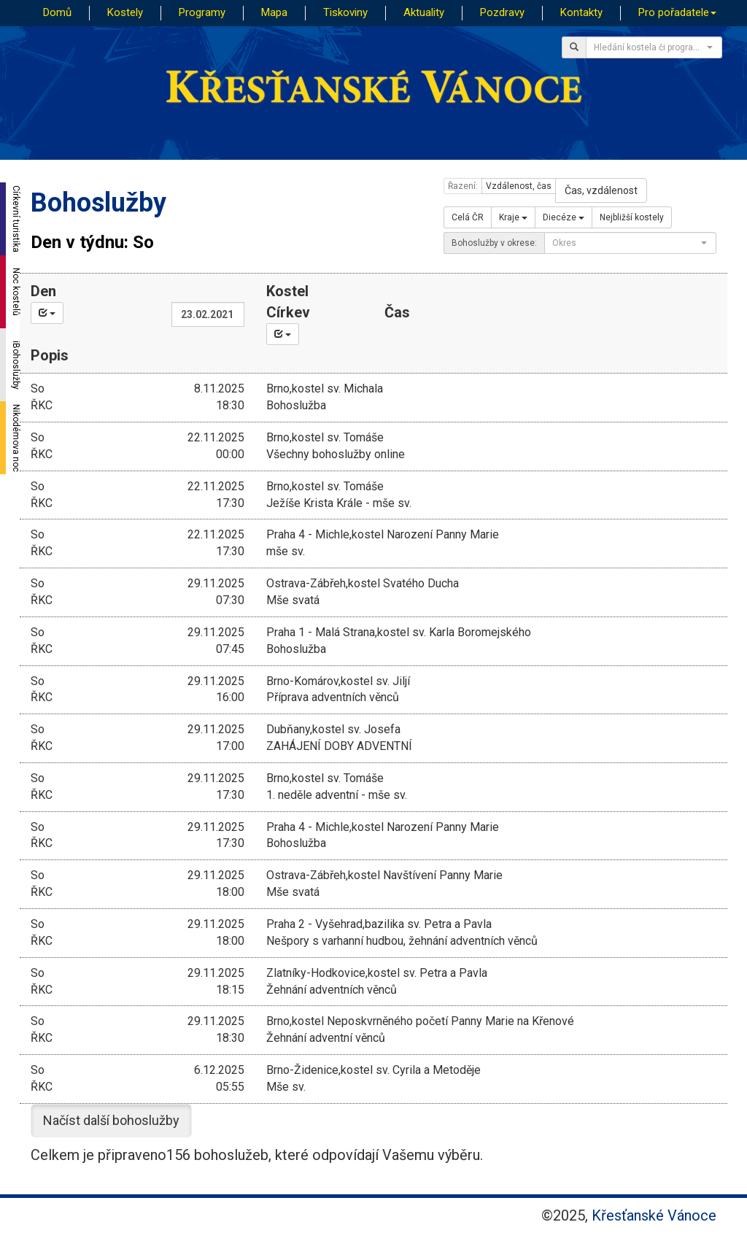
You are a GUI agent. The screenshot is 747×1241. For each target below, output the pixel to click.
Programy (202, 12)
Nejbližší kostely (632, 217)
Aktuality (423, 12)
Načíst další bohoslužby (111, 1120)
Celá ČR (468, 217)
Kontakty (581, 12)
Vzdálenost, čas (518, 186)
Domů (57, 12)
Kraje (513, 217)
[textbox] (649, 47)
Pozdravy (502, 12)
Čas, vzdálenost (601, 190)
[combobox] (654, 47)
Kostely (125, 12)
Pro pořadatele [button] (677, 12)
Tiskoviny (345, 12)
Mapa (274, 12)
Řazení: (463, 186)
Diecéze (563, 217)
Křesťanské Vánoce (654, 1215)
